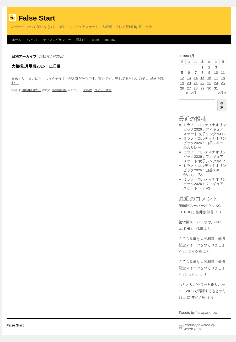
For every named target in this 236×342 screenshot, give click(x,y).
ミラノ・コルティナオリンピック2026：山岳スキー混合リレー (204, 142)
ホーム (16, 40)
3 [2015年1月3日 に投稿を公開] (216, 67)
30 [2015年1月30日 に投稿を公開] (209, 88)
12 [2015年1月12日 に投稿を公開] (182, 78)
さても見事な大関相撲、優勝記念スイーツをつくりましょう (202, 245)
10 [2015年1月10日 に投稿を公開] (216, 72)
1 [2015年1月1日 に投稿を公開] (202, 67)
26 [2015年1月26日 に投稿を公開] (182, 88)
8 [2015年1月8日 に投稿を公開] (202, 72)
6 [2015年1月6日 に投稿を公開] (189, 72)
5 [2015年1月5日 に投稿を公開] (182, 72)
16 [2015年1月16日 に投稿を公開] (209, 78)
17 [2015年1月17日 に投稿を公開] (216, 78)
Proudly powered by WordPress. (199, 327)
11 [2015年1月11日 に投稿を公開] (223, 72)
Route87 (110, 40)
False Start (37, 18)
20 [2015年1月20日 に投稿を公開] (189, 83)
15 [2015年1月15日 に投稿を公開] (202, 78)
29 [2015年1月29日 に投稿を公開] (202, 88)
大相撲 (87, 90)
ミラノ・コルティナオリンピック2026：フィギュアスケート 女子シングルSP (204, 156)
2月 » (222, 93)
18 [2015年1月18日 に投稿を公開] (223, 78)
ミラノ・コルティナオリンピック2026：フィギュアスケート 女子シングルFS (204, 129)
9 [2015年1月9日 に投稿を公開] (209, 72)
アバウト (32, 40)
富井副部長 (59, 90)
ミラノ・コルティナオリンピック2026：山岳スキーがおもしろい (204, 170)
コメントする (103, 90)
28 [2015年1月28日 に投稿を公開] (196, 88)
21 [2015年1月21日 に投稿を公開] (196, 83)
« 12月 (191, 93)
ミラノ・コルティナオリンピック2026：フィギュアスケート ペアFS (204, 183)
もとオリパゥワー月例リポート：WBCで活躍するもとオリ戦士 (202, 290)
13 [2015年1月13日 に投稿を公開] (189, 78)
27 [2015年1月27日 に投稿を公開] (189, 88)
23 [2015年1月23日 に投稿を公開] (209, 83)
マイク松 (195, 251)
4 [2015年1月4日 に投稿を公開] (223, 67)
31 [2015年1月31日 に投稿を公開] (216, 88)
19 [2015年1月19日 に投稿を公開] (182, 83)
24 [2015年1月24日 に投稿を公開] (216, 83)
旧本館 (80, 40)
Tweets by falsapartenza (198, 312)
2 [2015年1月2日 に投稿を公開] (209, 67)
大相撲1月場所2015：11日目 (36, 66)
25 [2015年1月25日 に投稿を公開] (223, 83)
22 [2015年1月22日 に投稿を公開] (202, 83)
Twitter (94, 40)
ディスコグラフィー (57, 40)
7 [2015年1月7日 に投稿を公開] (196, 72)
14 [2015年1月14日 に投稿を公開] (196, 78)
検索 (221, 105)
